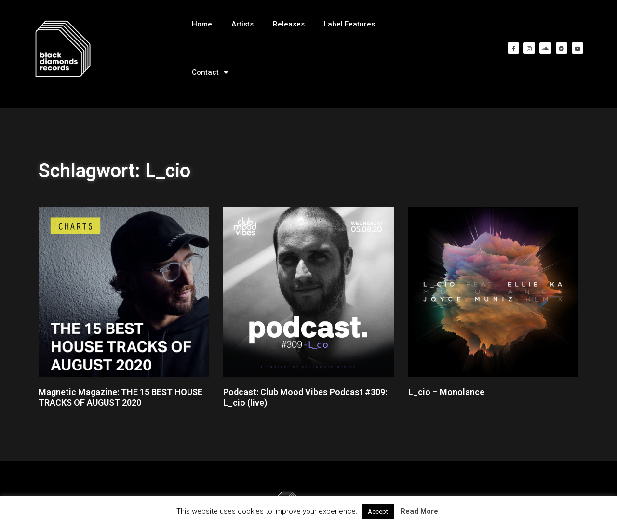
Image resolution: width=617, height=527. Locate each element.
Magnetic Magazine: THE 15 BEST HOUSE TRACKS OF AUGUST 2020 (120, 397)
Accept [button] (378, 511)
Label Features (349, 24)
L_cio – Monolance (446, 392)
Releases (289, 24)
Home (202, 24)
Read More (419, 511)
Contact (210, 72)
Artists (242, 24)
